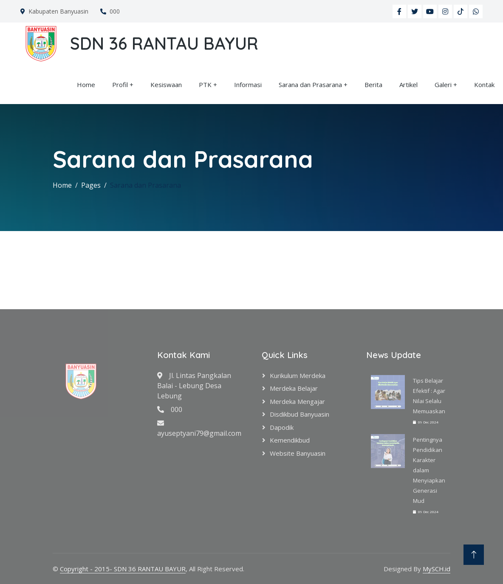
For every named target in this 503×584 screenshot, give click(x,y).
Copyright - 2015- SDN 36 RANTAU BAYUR (123, 568)
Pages (91, 185)
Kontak (484, 84)
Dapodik (282, 427)
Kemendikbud (290, 440)
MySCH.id (436, 568)
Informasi (248, 84)
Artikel (408, 84)
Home (86, 84)
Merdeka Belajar (294, 388)
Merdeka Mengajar (297, 401)
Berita (373, 84)
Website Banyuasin (297, 453)
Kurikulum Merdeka (297, 375)
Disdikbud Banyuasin (299, 414)
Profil (120, 84)
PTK (205, 84)
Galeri (443, 84)
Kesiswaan (166, 84)
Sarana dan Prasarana (310, 84)
